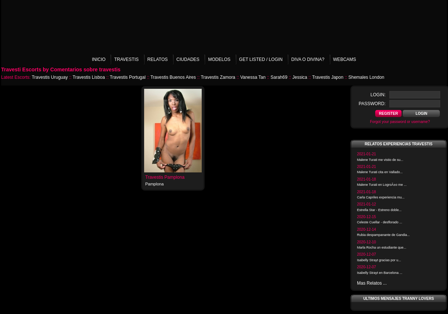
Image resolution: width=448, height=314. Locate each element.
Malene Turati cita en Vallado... (380, 172)
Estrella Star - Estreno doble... (379, 210)
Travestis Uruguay (50, 77)
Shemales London (366, 77)
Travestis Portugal (128, 77)
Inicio (98, 59)
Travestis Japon (327, 77)
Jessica (299, 77)
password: (372, 103)
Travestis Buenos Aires (173, 77)
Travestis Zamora (218, 77)
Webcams (344, 59)
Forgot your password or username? (400, 122)
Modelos (219, 59)
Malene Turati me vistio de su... (380, 160)
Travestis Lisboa (89, 77)
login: (378, 94)
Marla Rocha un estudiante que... (381, 247)
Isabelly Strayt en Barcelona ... (379, 273)
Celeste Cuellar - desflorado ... (379, 222)
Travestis (126, 59)
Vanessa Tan (253, 77)
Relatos (157, 59)
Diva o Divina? (307, 59)
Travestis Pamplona (165, 177)
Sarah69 (278, 77)
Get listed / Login (261, 59)
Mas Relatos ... (372, 283)
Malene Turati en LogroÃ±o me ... (382, 185)
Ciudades (187, 59)
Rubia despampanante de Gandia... (383, 235)
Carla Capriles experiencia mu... (381, 197)
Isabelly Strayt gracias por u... (379, 260)
